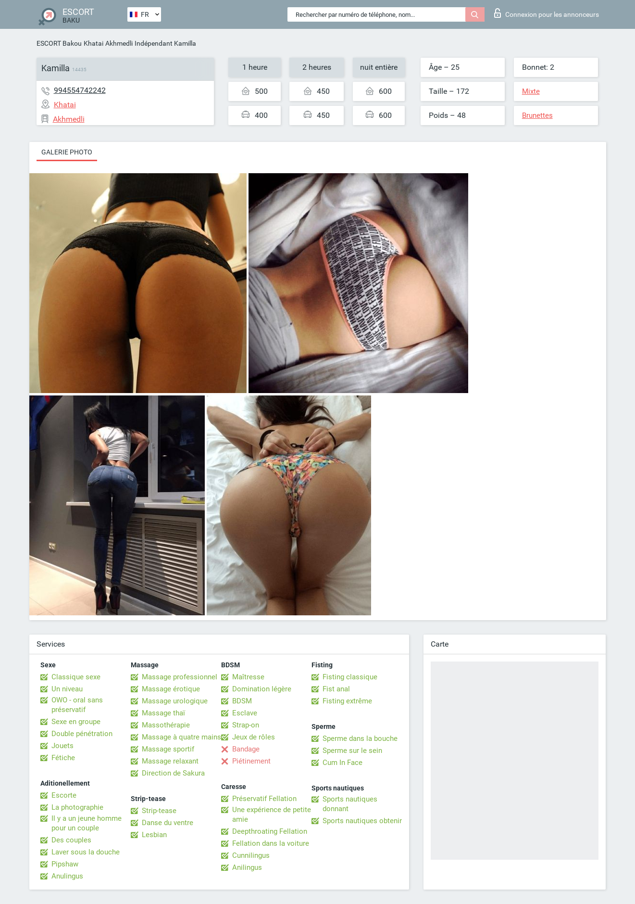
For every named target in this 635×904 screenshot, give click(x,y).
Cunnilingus (251, 855)
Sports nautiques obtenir (362, 820)
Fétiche (63, 757)
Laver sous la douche (85, 852)
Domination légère (261, 689)
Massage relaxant (170, 761)
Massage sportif (168, 749)
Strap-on (245, 725)
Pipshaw (64, 864)
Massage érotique (171, 689)
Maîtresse (248, 677)
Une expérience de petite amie (271, 814)
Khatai (93, 43)
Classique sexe (75, 677)
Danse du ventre (167, 822)
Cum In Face (342, 762)
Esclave (244, 713)
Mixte (531, 91)
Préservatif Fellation (264, 798)
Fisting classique (350, 677)
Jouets (62, 745)
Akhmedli (119, 43)
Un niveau (67, 689)
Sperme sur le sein (352, 750)
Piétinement (251, 761)
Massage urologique (175, 701)
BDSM (242, 701)
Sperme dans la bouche (360, 738)
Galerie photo (66, 152)
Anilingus (247, 867)
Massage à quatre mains (181, 737)
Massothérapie (166, 725)
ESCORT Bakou (59, 43)
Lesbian (154, 834)
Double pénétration (81, 733)
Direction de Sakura (173, 773)
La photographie (77, 807)
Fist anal (336, 689)
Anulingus (67, 876)
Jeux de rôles (253, 737)
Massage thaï (163, 713)
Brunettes (537, 115)
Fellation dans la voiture (270, 843)
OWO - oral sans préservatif (77, 705)
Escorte (63, 795)
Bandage (246, 749)
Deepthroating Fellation (269, 831)
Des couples (71, 840)
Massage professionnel (179, 677)
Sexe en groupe (75, 721)
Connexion (546, 13)
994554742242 (80, 90)
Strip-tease (159, 810)
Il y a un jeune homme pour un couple (86, 823)
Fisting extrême (347, 701)
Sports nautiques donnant (350, 804)
